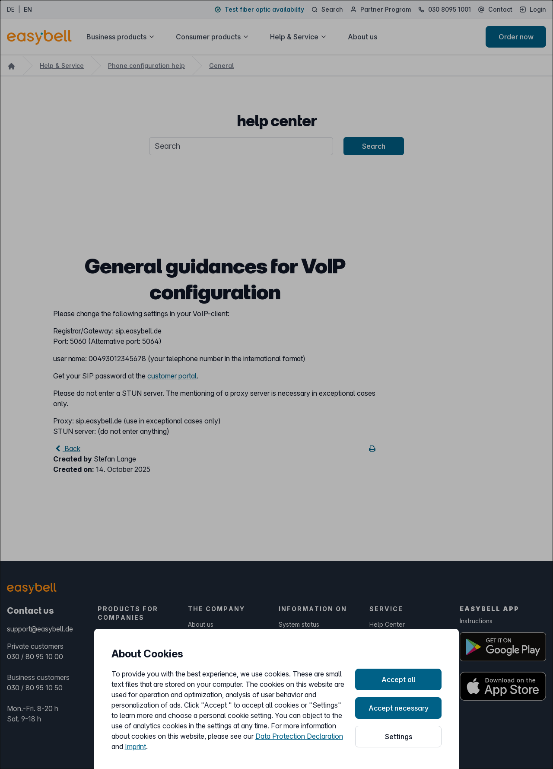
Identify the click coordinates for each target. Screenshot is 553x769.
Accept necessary (399, 708)
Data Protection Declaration (299, 736)
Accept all (398, 679)
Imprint (135, 746)
